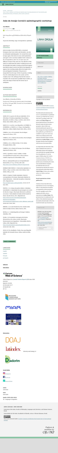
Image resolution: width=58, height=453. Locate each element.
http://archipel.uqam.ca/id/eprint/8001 (12, 197)
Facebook (6, 392)
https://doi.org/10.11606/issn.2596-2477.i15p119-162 (16, 179)
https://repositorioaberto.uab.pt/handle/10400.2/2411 (16, 239)
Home (4, 10)
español (5, 268)
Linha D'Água (9, 4)
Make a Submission (9, 256)
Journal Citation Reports (19, 294)
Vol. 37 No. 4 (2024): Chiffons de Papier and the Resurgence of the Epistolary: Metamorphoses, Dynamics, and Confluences (25, 13)
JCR (28, 294)
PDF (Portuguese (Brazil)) (42, 56)
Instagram (7, 388)
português (5, 272)
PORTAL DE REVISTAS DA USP (8, 2)
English (5, 266)
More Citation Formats (43, 228)
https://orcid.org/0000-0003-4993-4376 (12, 30)
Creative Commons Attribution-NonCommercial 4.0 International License (45, 107)
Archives (9, 10)
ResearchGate (7, 396)
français (5, 270)
